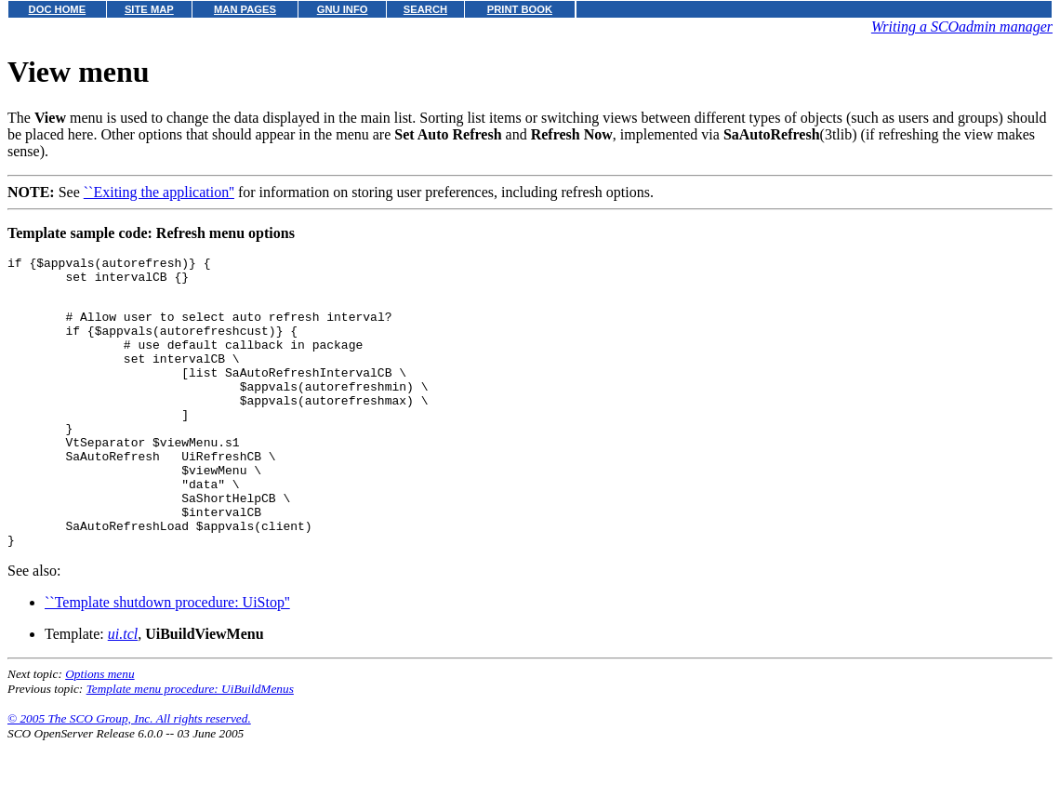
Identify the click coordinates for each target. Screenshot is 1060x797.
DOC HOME (57, 9)
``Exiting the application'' (159, 192)
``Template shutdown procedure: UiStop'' (167, 658)
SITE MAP (149, 9)
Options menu (99, 730)
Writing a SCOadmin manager (962, 26)
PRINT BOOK (519, 9)
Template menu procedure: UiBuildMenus (190, 744)
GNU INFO (342, 9)
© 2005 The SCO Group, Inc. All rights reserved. (129, 774)
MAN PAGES (245, 9)
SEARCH (425, 9)
